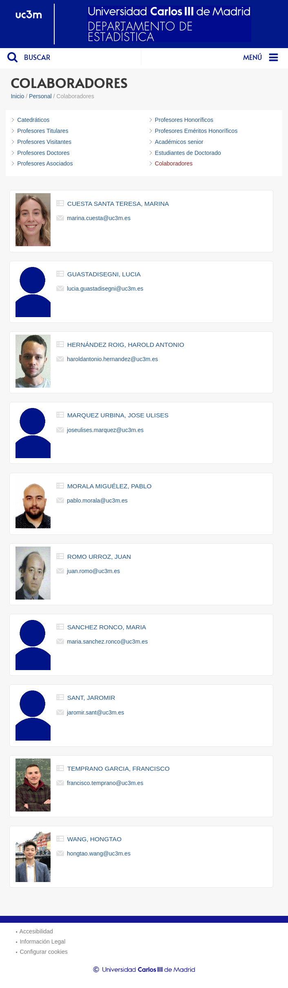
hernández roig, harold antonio (125, 344)
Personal (40, 96)
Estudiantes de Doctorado (188, 153)
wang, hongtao (94, 839)
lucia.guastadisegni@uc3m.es (105, 288)
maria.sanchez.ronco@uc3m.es (107, 641)
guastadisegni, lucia (104, 274)
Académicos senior (179, 142)
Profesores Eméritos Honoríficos (196, 131)
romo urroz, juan (99, 556)
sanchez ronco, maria (106, 627)
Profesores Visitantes (44, 142)
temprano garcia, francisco (118, 768)
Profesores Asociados (45, 163)
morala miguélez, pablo (109, 486)
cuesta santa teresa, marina (118, 203)
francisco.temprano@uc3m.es (105, 783)
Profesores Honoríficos (184, 120)
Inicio (17, 96)
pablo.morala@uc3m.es (97, 500)
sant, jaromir (91, 697)
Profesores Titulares (42, 131)
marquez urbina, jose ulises (117, 415)
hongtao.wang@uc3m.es (99, 853)
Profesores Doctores (43, 153)
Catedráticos (33, 120)
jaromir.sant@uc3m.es (95, 712)
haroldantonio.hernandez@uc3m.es (112, 359)
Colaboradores (174, 163)
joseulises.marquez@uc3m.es (105, 429)
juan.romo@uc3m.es (93, 571)
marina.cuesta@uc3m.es (99, 217)
